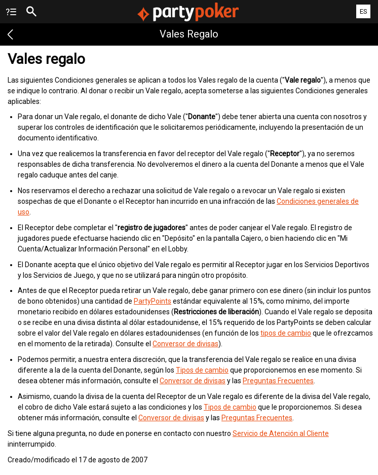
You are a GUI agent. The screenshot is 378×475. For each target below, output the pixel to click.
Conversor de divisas (185, 344)
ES (363, 11)
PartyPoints (152, 301)
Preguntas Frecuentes (278, 381)
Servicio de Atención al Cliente (281, 433)
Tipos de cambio (202, 370)
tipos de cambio (285, 333)
